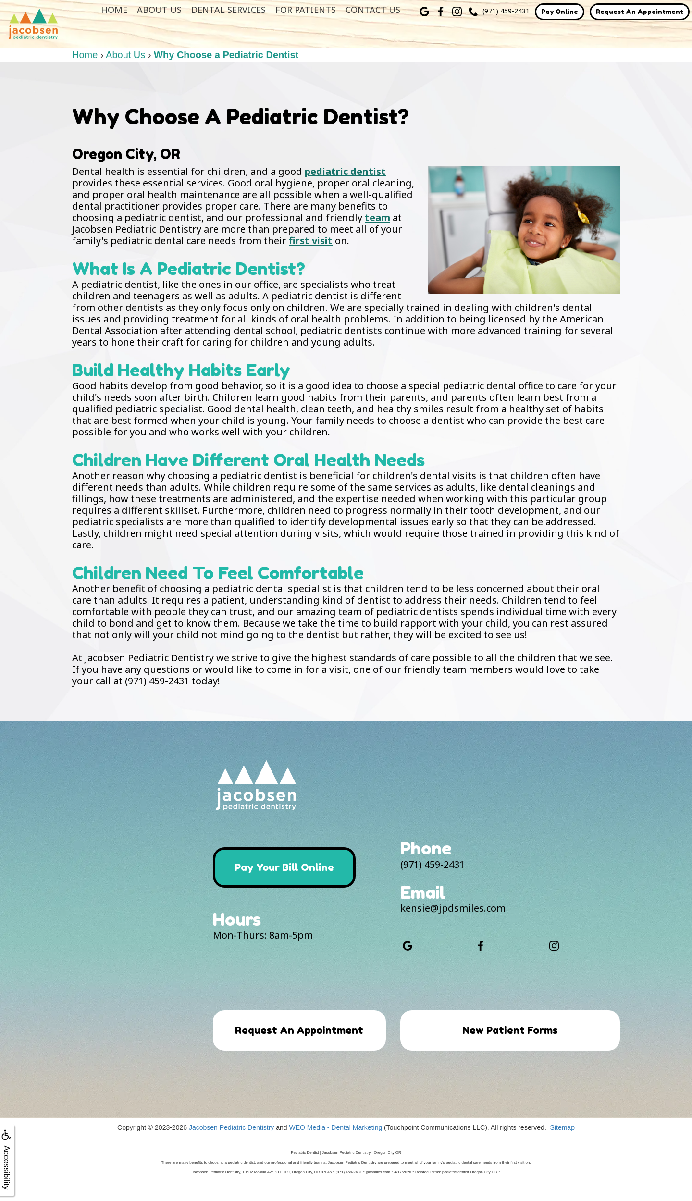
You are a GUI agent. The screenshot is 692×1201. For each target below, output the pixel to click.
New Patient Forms (509, 1030)
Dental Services (228, 9)
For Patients (305, 9)
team (377, 217)
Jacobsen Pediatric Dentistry (231, 1143)
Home (114, 9)
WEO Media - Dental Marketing (335, 1143)
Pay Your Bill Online (287, 867)
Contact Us (373, 9)
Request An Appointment (639, 11)
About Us (159, 9)
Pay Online (559, 11)
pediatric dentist (345, 171)
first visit (311, 240)
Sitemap (562, 1143)
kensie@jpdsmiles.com (453, 908)
